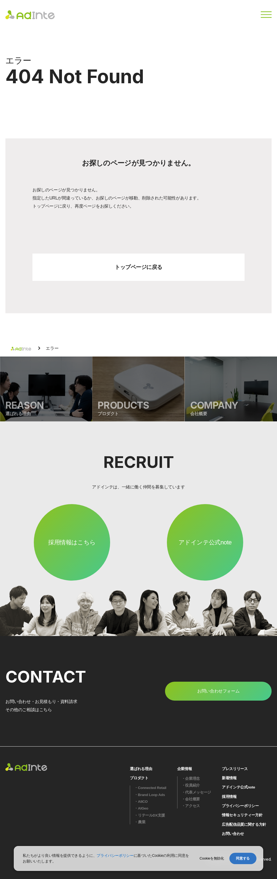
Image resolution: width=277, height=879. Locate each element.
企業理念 (192, 779)
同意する (243, 858)
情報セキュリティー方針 (242, 815)
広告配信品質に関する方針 (244, 825)
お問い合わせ (233, 834)
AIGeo (143, 808)
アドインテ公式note (205, 542)
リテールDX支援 (151, 815)
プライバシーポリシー (240, 806)
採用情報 (229, 797)
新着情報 (229, 778)
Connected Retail (152, 788)
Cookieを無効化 (212, 858)
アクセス (192, 806)
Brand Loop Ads (151, 795)
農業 (141, 822)
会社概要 (192, 799)
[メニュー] (266, 14)
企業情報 (184, 769)
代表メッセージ (198, 792)
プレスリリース (235, 769)
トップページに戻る (138, 267)
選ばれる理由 (141, 769)
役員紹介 (192, 785)
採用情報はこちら (72, 542)
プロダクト (139, 778)
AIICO (143, 802)
